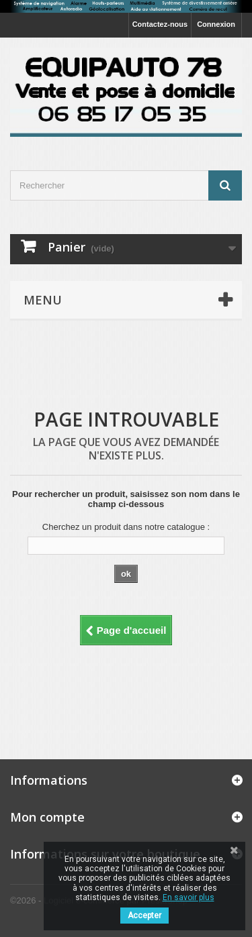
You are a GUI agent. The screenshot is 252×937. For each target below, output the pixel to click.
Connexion (216, 24)
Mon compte (47, 817)
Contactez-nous (160, 24)
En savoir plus (188, 897)
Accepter (144, 915)
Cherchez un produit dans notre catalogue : (126, 527)
